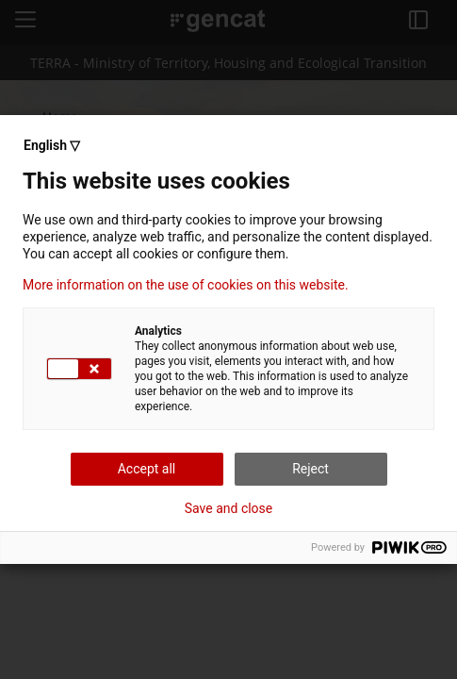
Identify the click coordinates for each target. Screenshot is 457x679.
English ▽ (52, 145)
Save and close (229, 508)
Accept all (147, 468)
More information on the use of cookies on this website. (186, 284)
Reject (310, 468)
